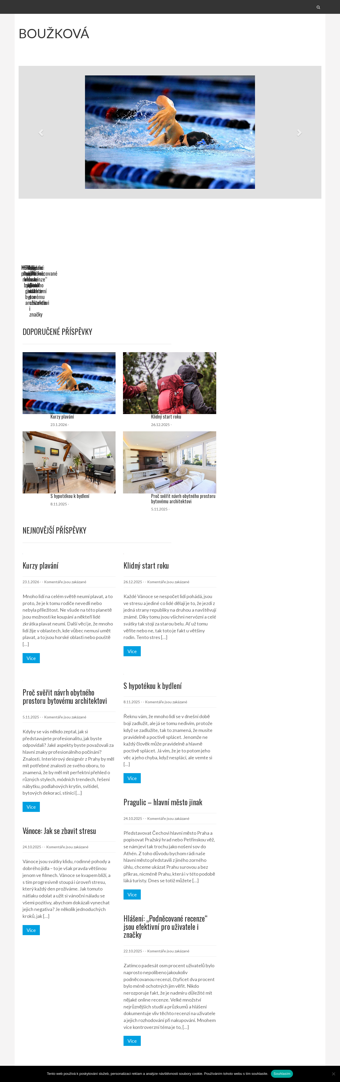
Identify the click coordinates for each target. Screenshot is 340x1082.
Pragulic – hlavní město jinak (163, 766)
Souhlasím (282, 1074)
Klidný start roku (113, 267)
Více (31, 623)
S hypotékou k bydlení (194, 267)
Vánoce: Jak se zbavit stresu (59, 795)
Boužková (54, 33)
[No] (333, 1073)
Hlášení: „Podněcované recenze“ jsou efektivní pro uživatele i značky (165, 891)
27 (62, 1034)
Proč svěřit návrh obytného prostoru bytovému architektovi (281, 270)
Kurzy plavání (34, 267)
